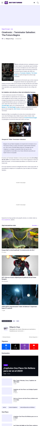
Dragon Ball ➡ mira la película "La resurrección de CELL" (18, 250)
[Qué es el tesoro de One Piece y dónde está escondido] (7, 400)
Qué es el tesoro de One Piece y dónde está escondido (25, 399)
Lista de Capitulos (13, 407)
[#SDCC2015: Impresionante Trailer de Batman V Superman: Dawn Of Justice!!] (20, 294)
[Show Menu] (2, 2)
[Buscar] (37, 2)
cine (12, 29)
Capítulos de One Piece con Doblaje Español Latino (25, 390)
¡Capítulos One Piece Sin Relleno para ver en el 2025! (25, 417)
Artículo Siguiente (33, 337)
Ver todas (34, 225)
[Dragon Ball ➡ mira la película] (20, 238)
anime (4, 407)
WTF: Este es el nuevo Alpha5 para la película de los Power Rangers (19, 278)
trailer (18, 321)
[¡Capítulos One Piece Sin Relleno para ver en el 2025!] (7, 418)
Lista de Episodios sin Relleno (27, 407)
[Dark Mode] (34, 2)
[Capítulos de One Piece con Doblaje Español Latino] (7, 391)
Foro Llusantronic (6, 219)
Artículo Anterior (6, 337)
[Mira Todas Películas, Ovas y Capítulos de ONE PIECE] (7, 382)
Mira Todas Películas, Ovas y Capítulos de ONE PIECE (24, 381)
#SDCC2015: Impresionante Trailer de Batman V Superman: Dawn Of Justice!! (19, 307)
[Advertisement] (18, 15)
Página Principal (6, 29)
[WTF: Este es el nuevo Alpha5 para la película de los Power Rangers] (20, 265)
